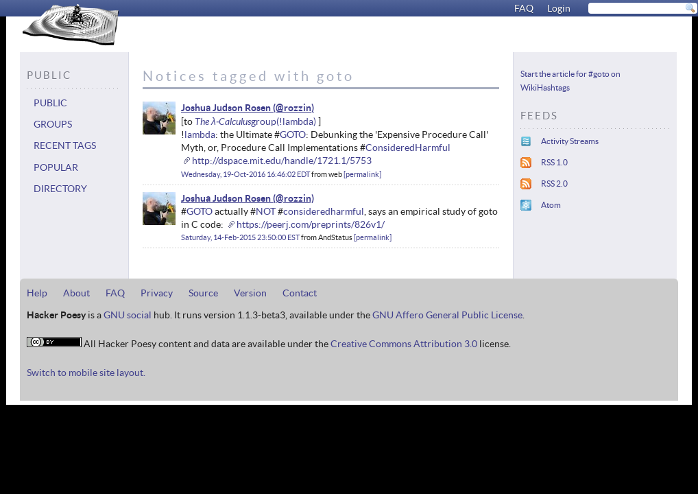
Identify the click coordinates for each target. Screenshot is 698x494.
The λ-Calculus (223, 121)
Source (203, 292)
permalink (362, 174)
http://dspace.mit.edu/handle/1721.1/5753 (282, 160)
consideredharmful (323, 211)
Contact (299, 292)
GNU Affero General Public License (447, 314)
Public (50, 102)
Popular (56, 167)
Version (250, 292)
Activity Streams (570, 141)
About (76, 292)
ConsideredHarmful (407, 147)
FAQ (523, 8)
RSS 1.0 (554, 162)
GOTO (293, 134)
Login (558, 8)
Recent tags (65, 145)
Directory (60, 188)
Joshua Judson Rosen (226, 107)
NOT (266, 211)
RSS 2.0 (554, 183)
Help (37, 292)
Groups (53, 124)
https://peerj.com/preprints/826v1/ (311, 224)
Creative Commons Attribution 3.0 (403, 343)
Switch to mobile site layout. (86, 372)
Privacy (157, 292)
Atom (551, 204)
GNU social (128, 314)
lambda (199, 134)
